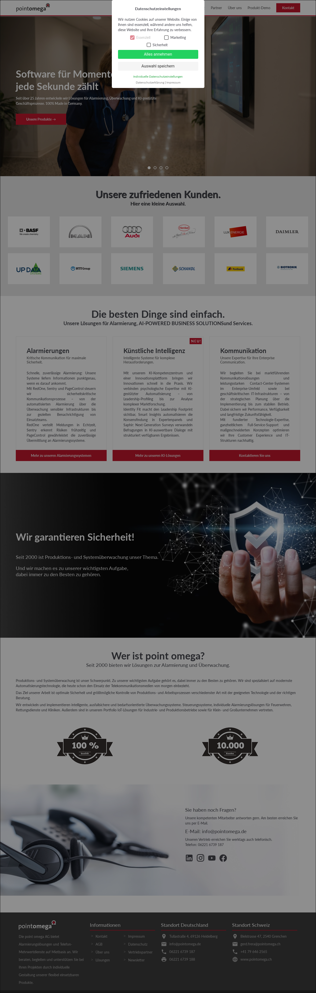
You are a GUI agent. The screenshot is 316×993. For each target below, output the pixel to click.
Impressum (173, 82)
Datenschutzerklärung (150, 82)
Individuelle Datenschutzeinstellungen (158, 76)
